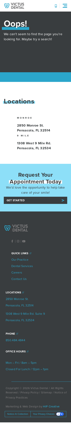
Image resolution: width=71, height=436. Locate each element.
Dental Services (22, 266)
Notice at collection (17, 414)
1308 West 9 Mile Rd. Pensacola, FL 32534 (34, 146)
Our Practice (19, 259)
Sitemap (46, 392)
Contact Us (19, 279)
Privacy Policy (29, 392)
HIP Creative (51, 406)
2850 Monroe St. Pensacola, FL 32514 (33, 128)
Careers (16, 272)
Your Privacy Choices (44, 414)
